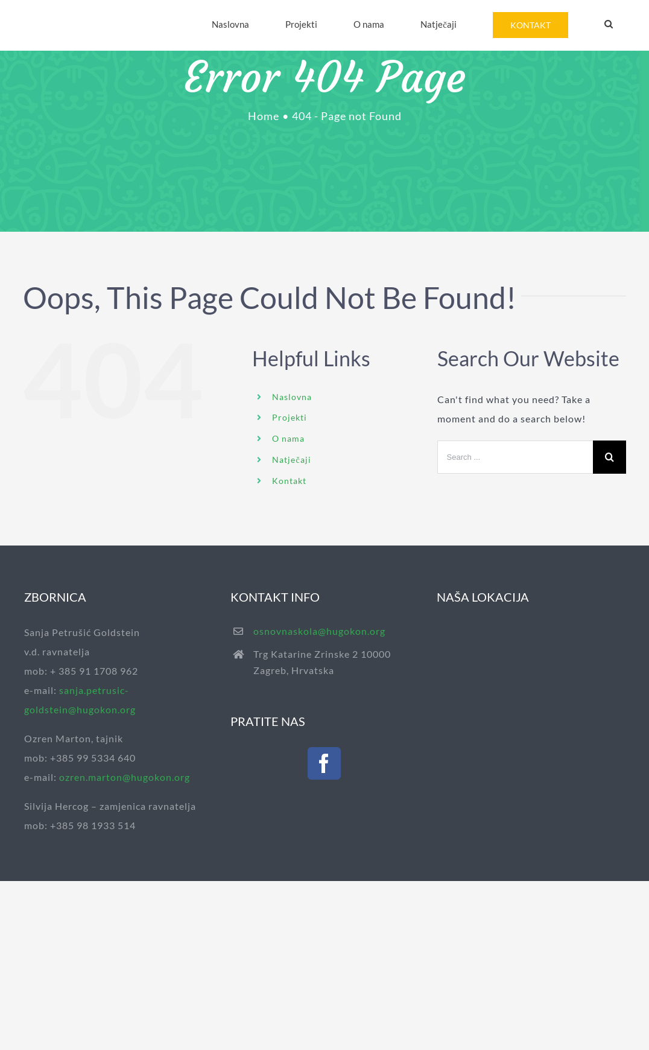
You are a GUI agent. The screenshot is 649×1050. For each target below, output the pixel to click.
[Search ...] (515, 457)
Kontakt (289, 481)
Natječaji (291, 459)
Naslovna (292, 397)
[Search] (608, 24)
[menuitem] (230, 24)
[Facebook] (324, 763)
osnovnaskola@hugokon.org (319, 631)
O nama (288, 438)
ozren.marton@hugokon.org (124, 777)
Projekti (289, 417)
